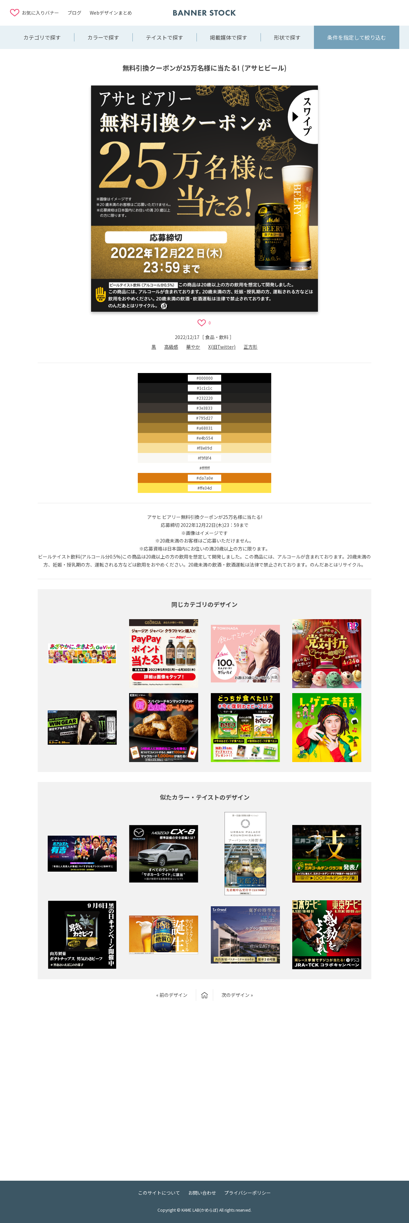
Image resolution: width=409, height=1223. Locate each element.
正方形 (251, 346)
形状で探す (287, 37)
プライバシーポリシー (247, 1192)
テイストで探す (164, 37)
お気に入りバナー (40, 12)
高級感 (171, 346)
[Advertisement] (345, 12)
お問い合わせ (202, 1192)
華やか (193, 346)
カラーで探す (103, 37)
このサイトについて (159, 1192)
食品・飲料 (217, 337)
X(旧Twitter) (222, 346)
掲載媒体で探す (228, 37)
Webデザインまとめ (111, 12)
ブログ (74, 12)
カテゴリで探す (42, 37)
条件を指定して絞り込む (356, 37)
